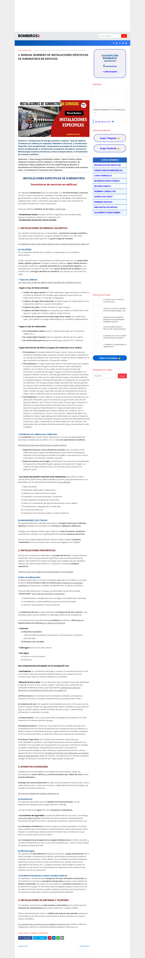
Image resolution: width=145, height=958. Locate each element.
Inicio (20, 50)
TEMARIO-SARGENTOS (39, 933)
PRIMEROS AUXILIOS (103, 202)
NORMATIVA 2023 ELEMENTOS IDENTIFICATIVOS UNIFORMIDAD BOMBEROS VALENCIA (113, 319)
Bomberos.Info (104, 121)
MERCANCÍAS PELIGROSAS (105, 207)
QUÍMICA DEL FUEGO (103, 196)
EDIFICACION (27, 50)
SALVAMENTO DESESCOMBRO (107, 212)
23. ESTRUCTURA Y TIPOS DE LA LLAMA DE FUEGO (113, 301)
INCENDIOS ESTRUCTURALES (107, 181)
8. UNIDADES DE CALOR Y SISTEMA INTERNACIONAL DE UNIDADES (114, 337)
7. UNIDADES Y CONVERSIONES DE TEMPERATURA (114, 346)
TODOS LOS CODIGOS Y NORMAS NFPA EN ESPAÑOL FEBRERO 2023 (114, 309)
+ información (110, 71)
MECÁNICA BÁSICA (102, 186)
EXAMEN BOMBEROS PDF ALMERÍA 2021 (109, 109)
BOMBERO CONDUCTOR (105, 191)
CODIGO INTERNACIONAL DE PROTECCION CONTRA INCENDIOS (114, 328)
